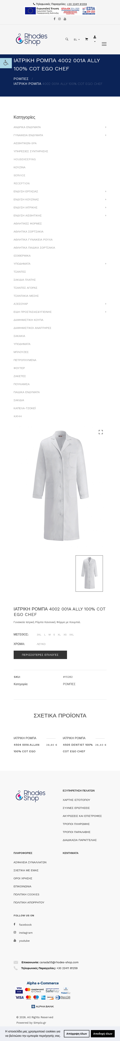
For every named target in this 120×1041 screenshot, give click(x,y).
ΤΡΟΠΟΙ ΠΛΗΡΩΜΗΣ (76, 824)
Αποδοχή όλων (102, 1033)
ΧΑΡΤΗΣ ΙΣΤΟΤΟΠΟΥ (76, 800)
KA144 (18, 416)
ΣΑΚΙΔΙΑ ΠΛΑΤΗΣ (25, 279)
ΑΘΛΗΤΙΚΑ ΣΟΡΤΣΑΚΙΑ (29, 231)
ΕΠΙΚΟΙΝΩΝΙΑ (22, 886)
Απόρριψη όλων (76, 1033)
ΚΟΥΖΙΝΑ (19, 167)
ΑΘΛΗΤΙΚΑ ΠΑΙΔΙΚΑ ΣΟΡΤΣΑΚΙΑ (34, 247)
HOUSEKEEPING (25, 159)
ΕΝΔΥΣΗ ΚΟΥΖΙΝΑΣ (26, 199)
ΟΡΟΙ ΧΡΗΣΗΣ (23, 878)
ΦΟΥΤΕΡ (19, 368)
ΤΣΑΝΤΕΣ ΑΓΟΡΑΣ (26, 287)
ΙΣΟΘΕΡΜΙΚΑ (22, 255)
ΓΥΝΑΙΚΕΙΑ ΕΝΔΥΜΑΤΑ (28, 135)
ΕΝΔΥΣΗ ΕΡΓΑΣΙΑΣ (26, 191)
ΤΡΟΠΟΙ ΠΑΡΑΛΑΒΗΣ (77, 832)
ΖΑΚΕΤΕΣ (20, 376)
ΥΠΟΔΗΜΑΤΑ (22, 263)
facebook (23, 924)
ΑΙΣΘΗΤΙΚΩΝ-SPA (25, 143)
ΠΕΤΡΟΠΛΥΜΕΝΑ (25, 360)
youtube (22, 940)
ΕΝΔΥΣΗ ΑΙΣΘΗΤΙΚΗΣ (28, 215)
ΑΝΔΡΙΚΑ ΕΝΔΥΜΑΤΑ (27, 127)
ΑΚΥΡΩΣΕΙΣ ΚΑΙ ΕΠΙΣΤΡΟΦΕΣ (82, 816)
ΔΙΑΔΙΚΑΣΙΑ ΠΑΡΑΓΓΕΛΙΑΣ (80, 840)
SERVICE (19, 175)
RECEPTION (22, 183)
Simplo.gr (40, 1022)
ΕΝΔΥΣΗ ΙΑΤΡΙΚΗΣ (26, 207)
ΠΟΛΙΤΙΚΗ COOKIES (27, 894)
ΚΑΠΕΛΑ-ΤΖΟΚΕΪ (25, 408)
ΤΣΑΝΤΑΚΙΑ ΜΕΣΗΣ (26, 295)
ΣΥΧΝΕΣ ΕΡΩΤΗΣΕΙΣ (76, 808)
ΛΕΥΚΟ (41, 644)
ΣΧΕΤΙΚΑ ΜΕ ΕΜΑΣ (26, 870)
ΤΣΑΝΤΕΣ (20, 271)
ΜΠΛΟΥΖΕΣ (21, 352)
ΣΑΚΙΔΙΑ (19, 400)
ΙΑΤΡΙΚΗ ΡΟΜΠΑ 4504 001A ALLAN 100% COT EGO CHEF (26, 748)
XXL (71, 634)
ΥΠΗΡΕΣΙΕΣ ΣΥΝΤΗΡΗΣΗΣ (31, 151)
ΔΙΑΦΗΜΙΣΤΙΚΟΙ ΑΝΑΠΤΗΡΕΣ (32, 328)
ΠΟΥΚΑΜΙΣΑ (22, 384)
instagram (23, 932)
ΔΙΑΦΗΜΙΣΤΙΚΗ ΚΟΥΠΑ (28, 320)
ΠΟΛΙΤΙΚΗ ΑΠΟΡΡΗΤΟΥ (29, 902)
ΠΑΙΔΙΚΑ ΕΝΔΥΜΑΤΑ (27, 392)
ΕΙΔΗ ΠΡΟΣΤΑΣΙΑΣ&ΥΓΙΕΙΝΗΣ (33, 312)
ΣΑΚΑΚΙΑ (19, 336)
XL (59, 634)
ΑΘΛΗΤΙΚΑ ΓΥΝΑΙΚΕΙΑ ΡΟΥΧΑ (33, 239)
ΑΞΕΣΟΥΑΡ (21, 304)
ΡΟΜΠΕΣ (21, 79)
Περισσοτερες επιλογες (40, 654)
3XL (39, 634)
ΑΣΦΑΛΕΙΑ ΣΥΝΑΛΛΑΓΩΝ (30, 862)
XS (65, 634)
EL (75, 39)
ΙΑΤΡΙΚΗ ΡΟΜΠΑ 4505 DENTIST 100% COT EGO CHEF (78, 744)
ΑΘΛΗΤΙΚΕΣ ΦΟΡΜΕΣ (28, 223)
